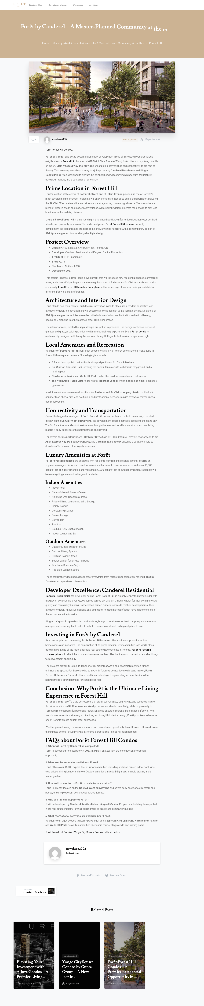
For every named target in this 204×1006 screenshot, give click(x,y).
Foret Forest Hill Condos (58, 149)
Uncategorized (60, 43)
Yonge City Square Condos (88, 832)
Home (45, 43)
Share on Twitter (116, 875)
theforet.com (72, 852)
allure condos (112, 832)
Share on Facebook (88, 875)
